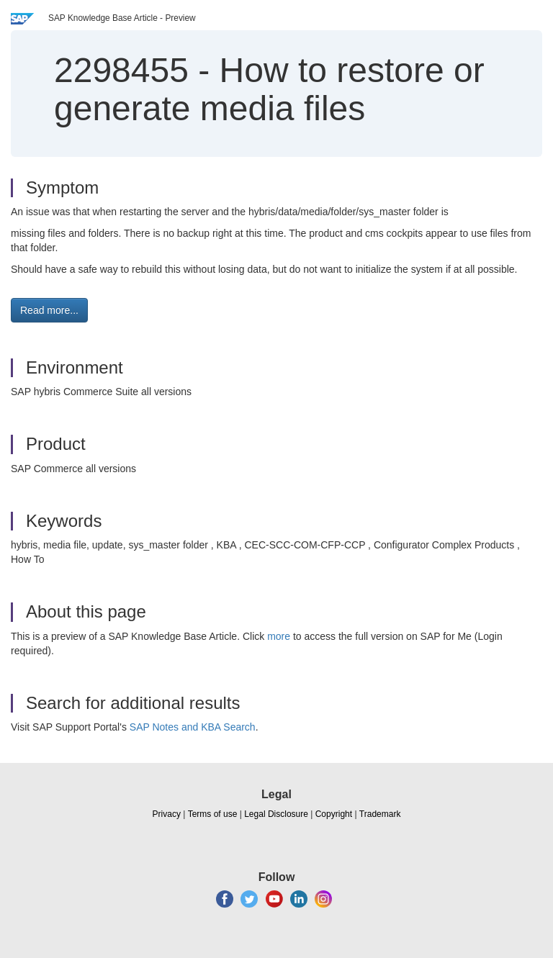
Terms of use (213, 814)
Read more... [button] (49, 310)
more (278, 636)
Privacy (167, 814)
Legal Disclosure (276, 814)
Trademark (380, 814)
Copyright (333, 814)
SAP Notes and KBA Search (193, 727)
